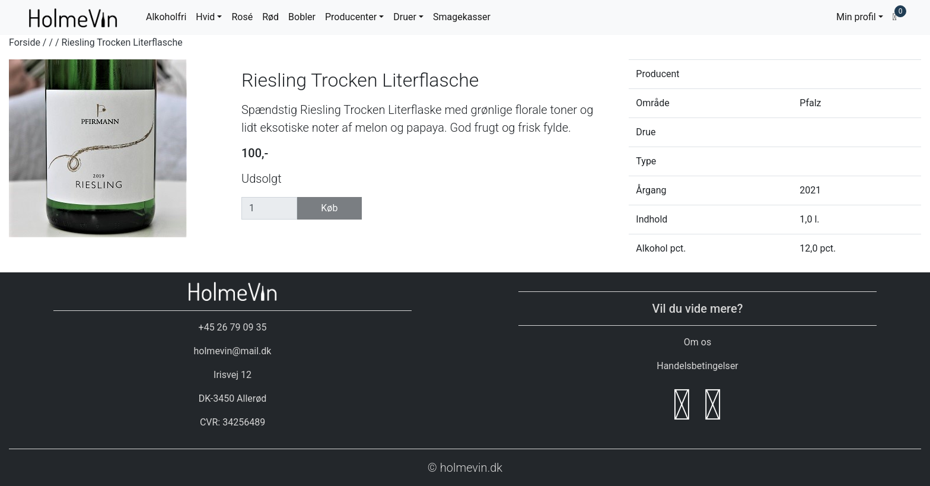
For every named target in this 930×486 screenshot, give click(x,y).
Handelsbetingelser (697, 365)
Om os (697, 342)
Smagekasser (462, 17)
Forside (24, 42)
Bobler (302, 17)
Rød (270, 17)
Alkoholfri (166, 17)
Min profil (856, 17)
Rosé (242, 17)
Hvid (205, 17)
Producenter (351, 17)
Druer (404, 17)
